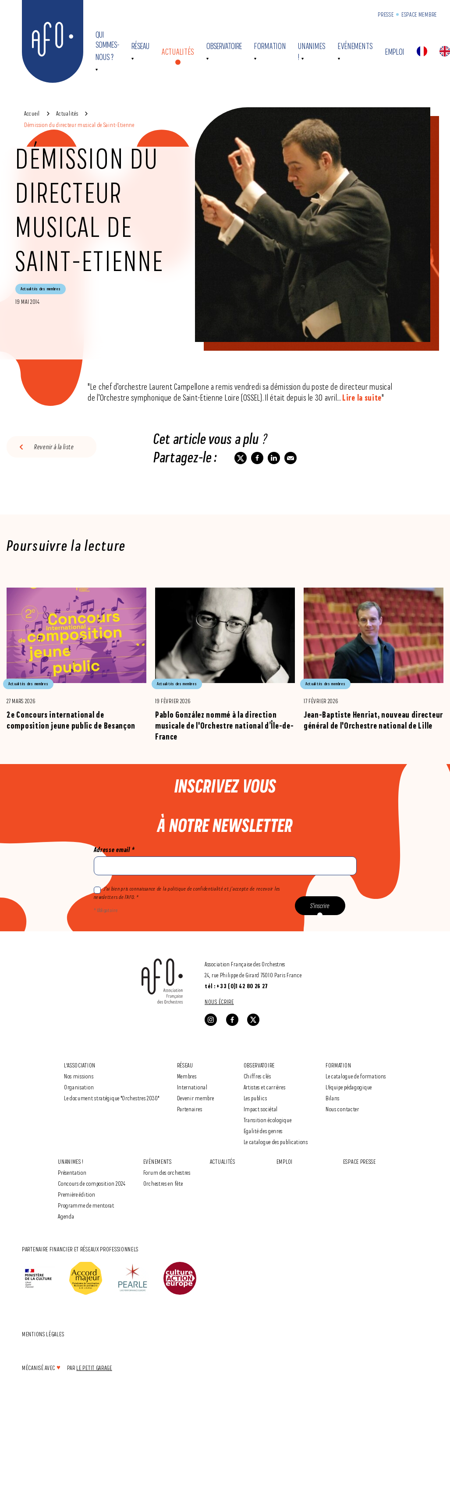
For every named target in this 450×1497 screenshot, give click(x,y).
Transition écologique (268, 1120)
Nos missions (78, 1076)
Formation (270, 46)
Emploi (394, 52)
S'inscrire (320, 906)
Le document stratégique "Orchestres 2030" (111, 1098)
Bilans (333, 1098)
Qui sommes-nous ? (107, 46)
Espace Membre (419, 14)
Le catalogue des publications (276, 1141)
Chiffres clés (257, 1076)
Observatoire (224, 46)
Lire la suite (362, 397)
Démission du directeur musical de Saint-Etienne (79, 124)
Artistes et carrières (265, 1087)
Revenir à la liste (54, 447)
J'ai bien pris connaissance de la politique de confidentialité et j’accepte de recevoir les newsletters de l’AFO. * (187, 892)
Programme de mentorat (86, 1205)
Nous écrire (219, 1001)
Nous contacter (342, 1109)
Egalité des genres (263, 1130)
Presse (385, 14)
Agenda (66, 1216)
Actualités (178, 52)
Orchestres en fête (163, 1183)
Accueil (32, 113)
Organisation (79, 1087)
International (192, 1087)
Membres (187, 1076)
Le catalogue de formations (356, 1076)
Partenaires (189, 1109)
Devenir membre (195, 1098)
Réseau (140, 46)
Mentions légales (43, 1334)
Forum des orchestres (167, 1172)
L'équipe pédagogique (349, 1087)
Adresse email (114, 849)
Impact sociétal (261, 1109)
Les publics (255, 1098)
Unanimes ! (71, 1161)
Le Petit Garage (94, 1367)
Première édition (76, 1194)
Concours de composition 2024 (92, 1183)
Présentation (72, 1172)
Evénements (355, 46)
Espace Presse (359, 1161)
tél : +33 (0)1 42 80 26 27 (236, 986)
